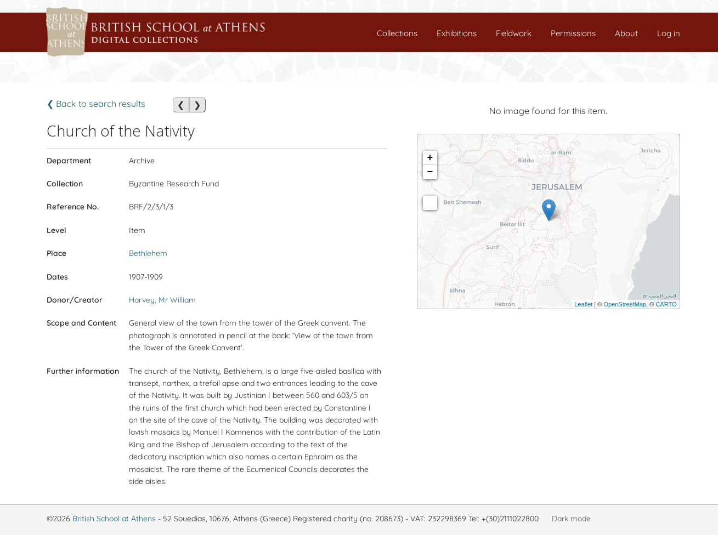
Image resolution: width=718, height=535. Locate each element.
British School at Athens (114, 518)
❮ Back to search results (96, 103)
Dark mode (571, 518)
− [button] (430, 172)
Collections (397, 33)
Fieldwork (514, 33)
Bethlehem (148, 253)
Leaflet (583, 304)
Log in (668, 33)
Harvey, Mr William (162, 300)
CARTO (665, 304)
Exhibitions (457, 33)
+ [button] (430, 157)
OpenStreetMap (624, 304)
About (626, 33)
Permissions (573, 33)
